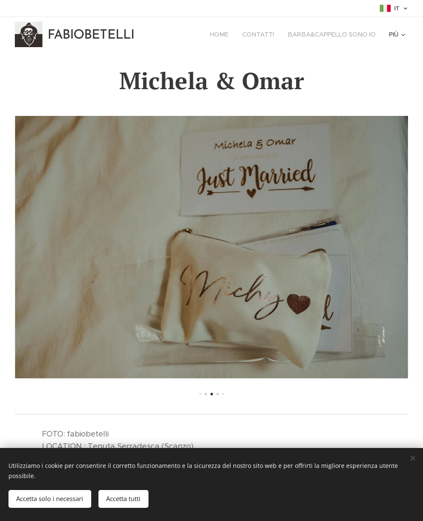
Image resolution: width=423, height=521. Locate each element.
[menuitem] (226, 34)
